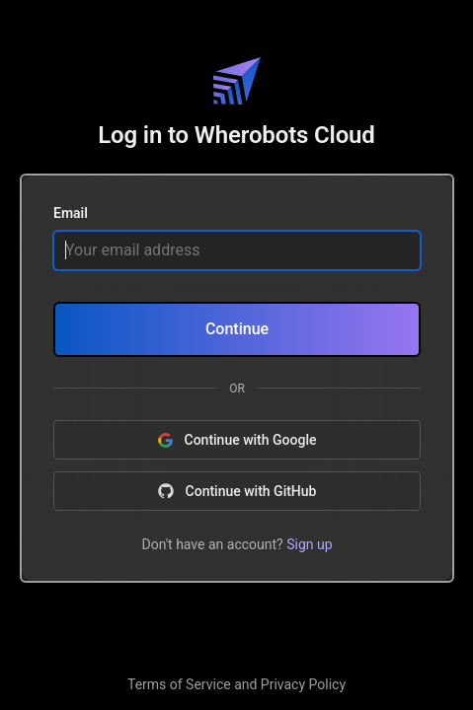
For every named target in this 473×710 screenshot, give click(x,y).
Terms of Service (179, 684)
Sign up (309, 543)
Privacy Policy (303, 684)
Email (70, 214)
